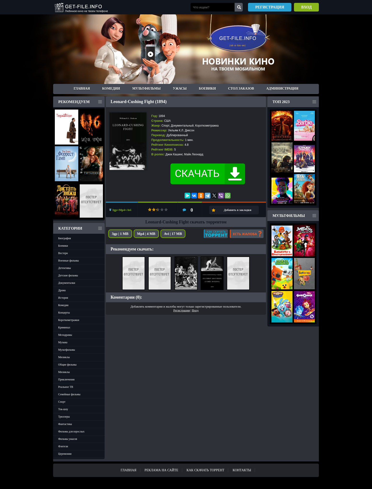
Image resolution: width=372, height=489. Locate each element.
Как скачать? (216, 233)
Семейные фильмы (69, 394)
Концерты (64, 312)
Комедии (111, 88)
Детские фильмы (68, 275)
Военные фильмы (68, 260)
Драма (62, 290)
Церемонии (65, 453)
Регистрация (269, 7)
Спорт (61, 401)
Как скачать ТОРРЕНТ (205, 470)
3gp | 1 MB (120, 234)
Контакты (242, 470)
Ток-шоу (63, 409)
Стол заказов (241, 88)
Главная (82, 88)
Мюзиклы (64, 357)
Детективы (64, 268)
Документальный (182, 125)
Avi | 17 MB (173, 234)
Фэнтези (63, 446)
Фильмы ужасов (67, 438)
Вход (306, 7)
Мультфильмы (146, 88)
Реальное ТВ (65, 386)
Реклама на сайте (161, 470)
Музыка (62, 342)
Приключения (66, 379)
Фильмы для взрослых (71, 431)
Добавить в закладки (237, 210)
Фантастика (65, 424)
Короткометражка (207, 125)
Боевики (207, 88)
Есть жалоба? (247, 233)
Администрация (282, 88)
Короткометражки (68, 320)
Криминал (64, 327)
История (63, 297)
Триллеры (64, 416)
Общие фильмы (67, 364)
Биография (64, 238)
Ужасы (179, 88)
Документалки (66, 282)
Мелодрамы (65, 334)
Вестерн (63, 253)
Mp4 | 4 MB (146, 234)
